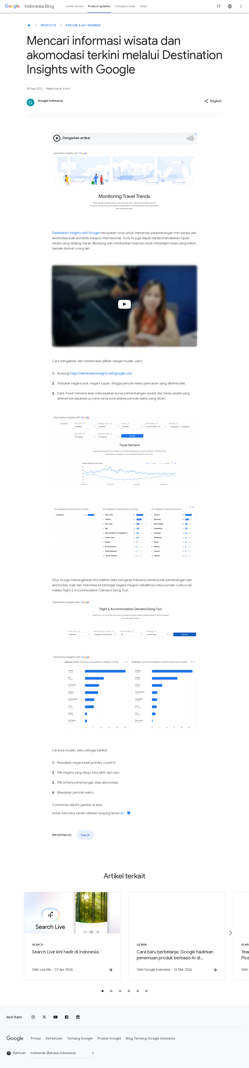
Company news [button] (125, 6)
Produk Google (109, 1039)
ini (122, 813)
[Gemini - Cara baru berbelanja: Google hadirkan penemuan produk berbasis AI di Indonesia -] (177, 936)
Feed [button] (143, 6)
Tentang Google (80, 1039)
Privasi (36, 1039)
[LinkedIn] (78, 1017)
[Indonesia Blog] (29, 25)
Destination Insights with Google (76, 233)
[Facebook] (66, 1017)
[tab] (102, 991)
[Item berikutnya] (230, 933)
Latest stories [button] (74, 6)
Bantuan (16, 1053)
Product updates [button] (99, 6)
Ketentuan (54, 1039)
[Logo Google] (15, 1038)
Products (48, 25)
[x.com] (44, 1017)
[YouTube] (55, 1017)
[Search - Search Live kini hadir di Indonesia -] (72, 936)
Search (85, 835)
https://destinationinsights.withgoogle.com (101, 374)
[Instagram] (33, 1017)
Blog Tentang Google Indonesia (150, 1039)
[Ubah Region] (63, 1053)
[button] (213, 101)
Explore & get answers (83, 25)
